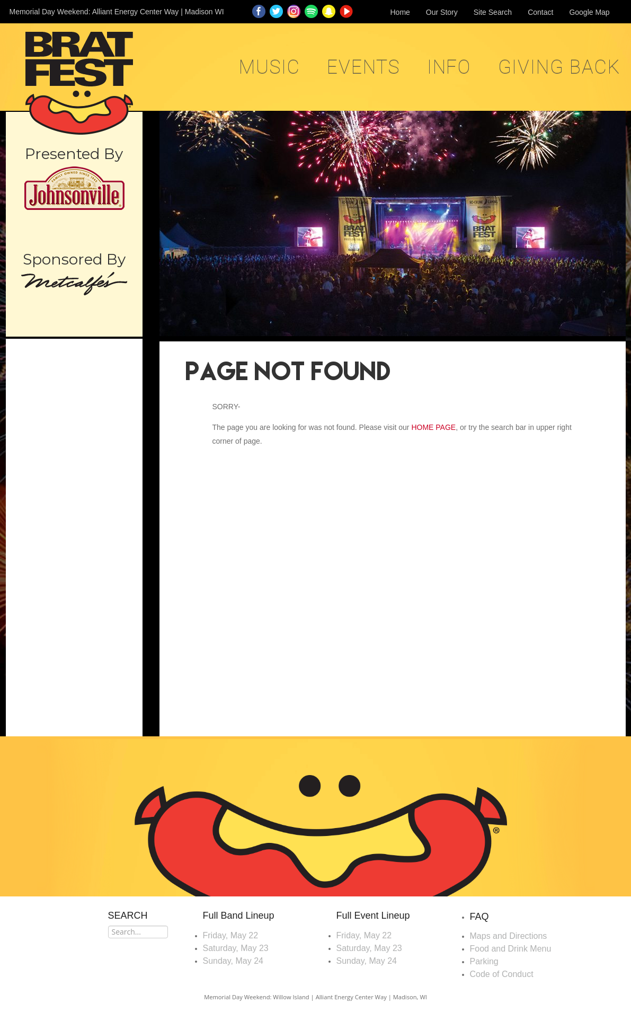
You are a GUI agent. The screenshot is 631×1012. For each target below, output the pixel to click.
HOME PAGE (433, 427)
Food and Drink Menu (511, 948)
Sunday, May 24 (233, 960)
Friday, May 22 (231, 935)
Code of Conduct (502, 974)
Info (449, 67)
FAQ (479, 916)
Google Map (589, 12)
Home (400, 12)
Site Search (493, 12)
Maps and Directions (508, 935)
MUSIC (269, 67)
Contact (540, 12)
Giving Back (559, 67)
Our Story (442, 12)
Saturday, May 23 (236, 948)
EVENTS (363, 67)
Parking (484, 961)
